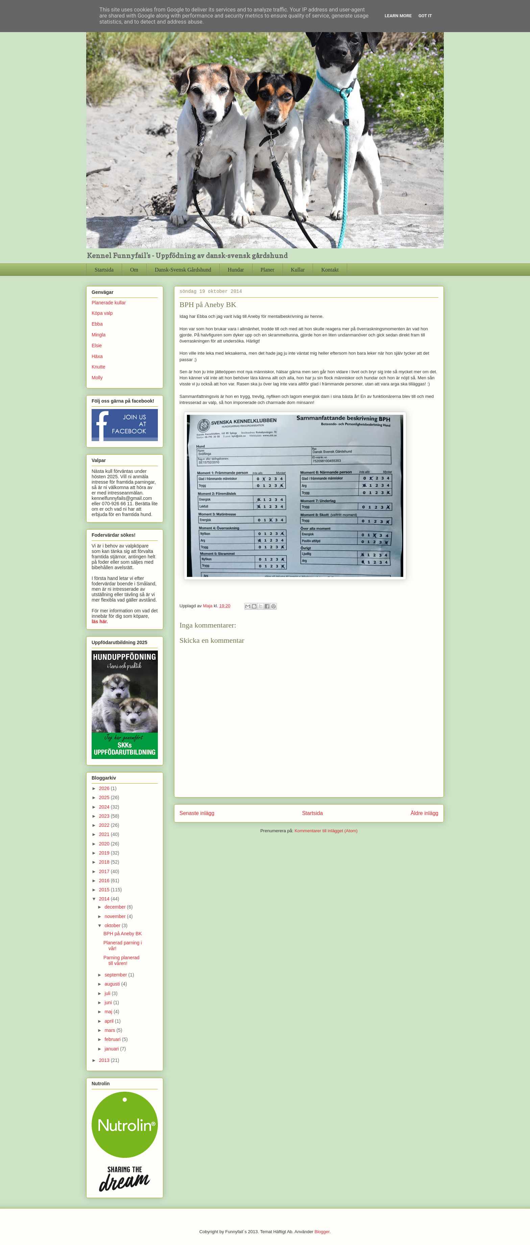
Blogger (322, 1231)
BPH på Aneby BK (122, 933)
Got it (425, 15)
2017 (105, 871)
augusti (112, 984)
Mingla (98, 334)
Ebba (97, 324)
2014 (105, 898)
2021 (105, 834)
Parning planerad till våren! (121, 960)
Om (134, 270)
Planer (267, 270)
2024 (105, 807)
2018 (105, 862)
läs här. (100, 621)
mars (110, 1030)
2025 (105, 797)
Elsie (97, 345)
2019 (105, 853)
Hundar (236, 270)
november (115, 916)
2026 (105, 788)
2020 (105, 843)
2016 (105, 880)
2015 (105, 889)
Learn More (398, 15)
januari (112, 1048)
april (109, 1021)
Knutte (98, 367)
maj (108, 1011)
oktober (113, 925)
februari (113, 1039)
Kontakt (330, 270)
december (115, 907)
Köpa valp (102, 313)
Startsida (104, 270)
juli (108, 993)
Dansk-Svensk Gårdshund (183, 270)
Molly (97, 377)
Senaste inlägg (196, 813)
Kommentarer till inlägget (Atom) (325, 830)
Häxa (97, 356)
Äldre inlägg (424, 813)
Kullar (298, 270)
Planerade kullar (109, 302)
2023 (105, 816)
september (116, 974)
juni (108, 1002)
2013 (105, 1060)
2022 (105, 825)
